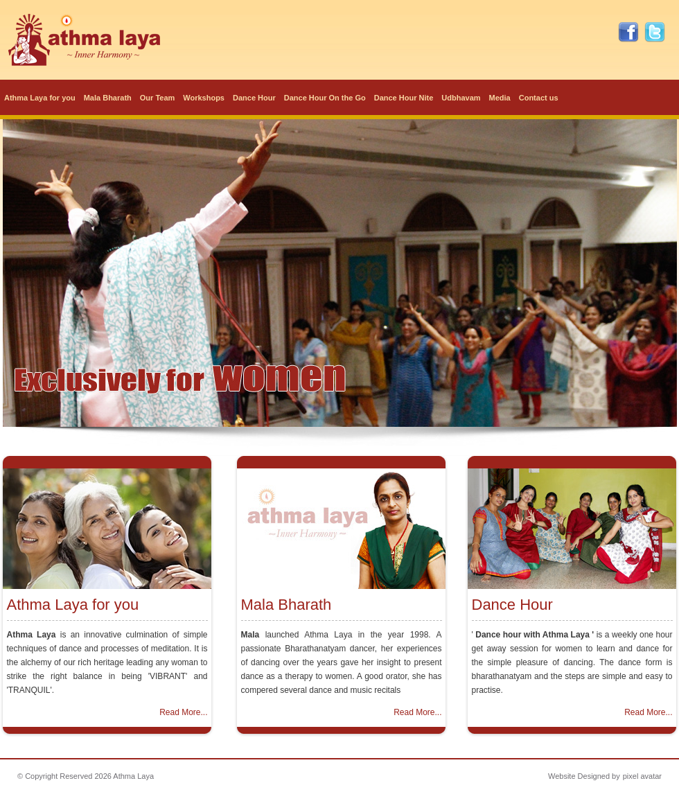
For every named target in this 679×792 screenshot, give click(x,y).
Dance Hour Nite (404, 98)
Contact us (538, 98)
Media (500, 98)
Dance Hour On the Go (325, 98)
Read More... (183, 712)
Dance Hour (254, 98)
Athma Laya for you (40, 98)
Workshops (203, 98)
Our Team (157, 98)
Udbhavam (460, 98)
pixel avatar (642, 776)
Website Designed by (584, 776)
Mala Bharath (108, 98)
